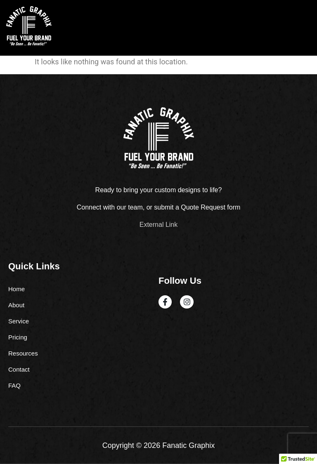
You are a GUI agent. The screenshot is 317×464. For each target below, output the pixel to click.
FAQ (14, 385)
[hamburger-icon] (301, 28)
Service (18, 321)
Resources (23, 353)
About (16, 305)
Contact (19, 369)
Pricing (17, 337)
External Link (159, 224)
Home (16, 288)
